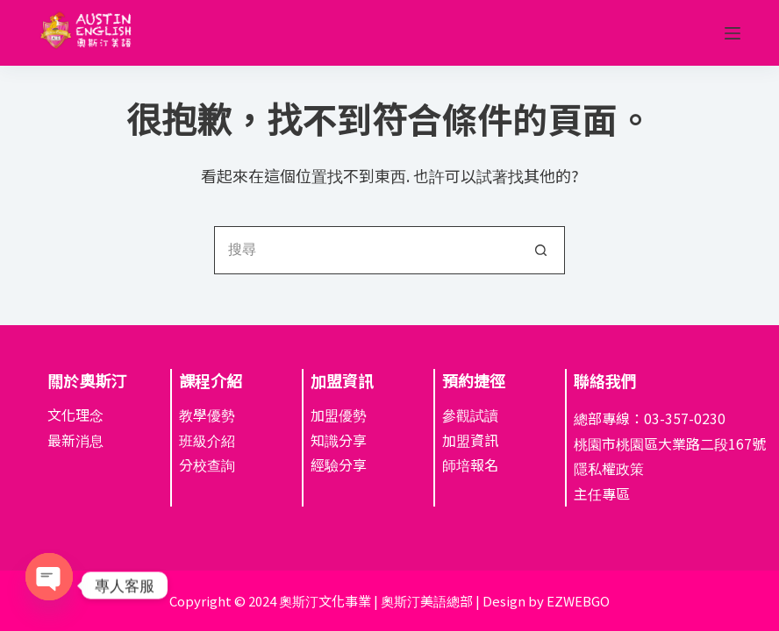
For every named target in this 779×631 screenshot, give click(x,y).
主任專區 (602, 493)
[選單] (732, 33)
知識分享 (339, 439)
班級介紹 (207, 439)
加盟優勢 (339, 414)
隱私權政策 (609, 468)
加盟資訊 (470, 439)
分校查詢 (207, 464)
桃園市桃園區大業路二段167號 (670, 443)
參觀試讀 (470, 414)
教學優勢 (207, 414)
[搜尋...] (365, 250)
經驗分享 (339, 464)
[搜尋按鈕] (541, 250)
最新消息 (75, 439)
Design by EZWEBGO (546, 601)
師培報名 (470, 464)
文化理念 (75, 414)
